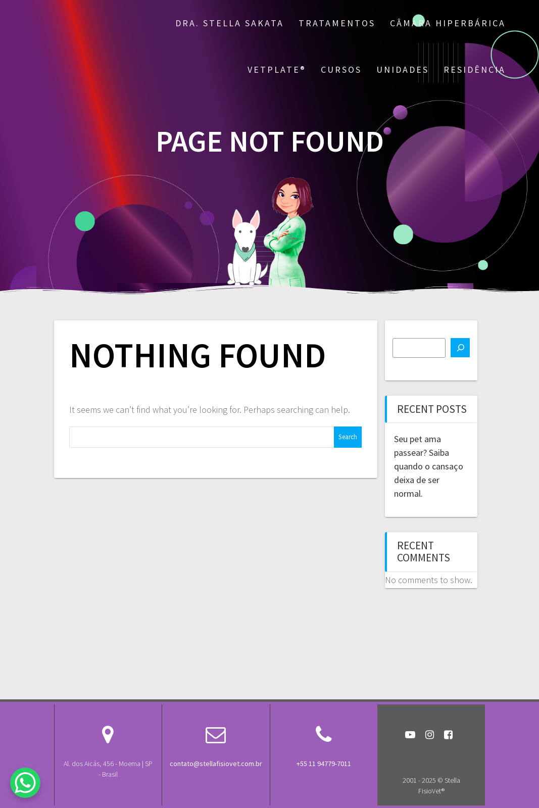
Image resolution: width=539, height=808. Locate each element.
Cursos (341, 69)
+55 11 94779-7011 (324, 763)
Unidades (402, 69)
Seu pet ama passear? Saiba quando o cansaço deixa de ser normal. (428, 466)
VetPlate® (277, 69)
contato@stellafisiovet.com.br (216, 763)
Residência (475, 69)
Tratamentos (337, 23)
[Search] (460, 347)
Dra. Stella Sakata (229, 23)
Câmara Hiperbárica (448, 23)
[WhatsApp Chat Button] (25, 783)
